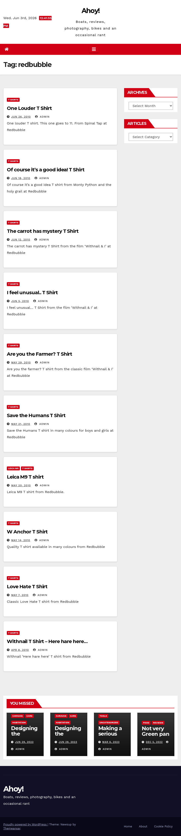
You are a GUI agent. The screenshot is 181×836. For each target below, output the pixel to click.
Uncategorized (109, 722)
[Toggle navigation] (94, 49)
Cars (29, 716)
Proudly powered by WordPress (25, 824)
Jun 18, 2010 (20, 178)
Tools (103, 716)
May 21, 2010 (20, 423)
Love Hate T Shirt (27, 587)
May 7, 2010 (19, 595)
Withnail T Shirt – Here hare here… (47, 641)
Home (128, 826)
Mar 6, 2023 (110, 742)
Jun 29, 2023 (24, 742)
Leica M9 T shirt (25, 477)
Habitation (19, 722)
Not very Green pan (155, 731)
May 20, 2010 (21, 485)
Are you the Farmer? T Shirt (39, 354)
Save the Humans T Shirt (36, 415)
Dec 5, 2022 (154, 742)
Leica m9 (13, 468)
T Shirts (13, 99)
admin (42, 116)
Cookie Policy (163, 826)
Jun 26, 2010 (21, 116)
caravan (17, 716)
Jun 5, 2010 (20, 301)
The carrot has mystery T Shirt (42, 231)
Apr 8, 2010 (20, 649)
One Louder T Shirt (29, 108)
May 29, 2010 (21, 362)
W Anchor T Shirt (27, 532)
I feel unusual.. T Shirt (32, 293)
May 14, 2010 (20, 540)
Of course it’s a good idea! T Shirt (45, 170)
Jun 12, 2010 (20, 239)
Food (146, 722)
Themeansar (11, 828)
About (143, 826)
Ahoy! (91, 11)
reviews (158, 722)
